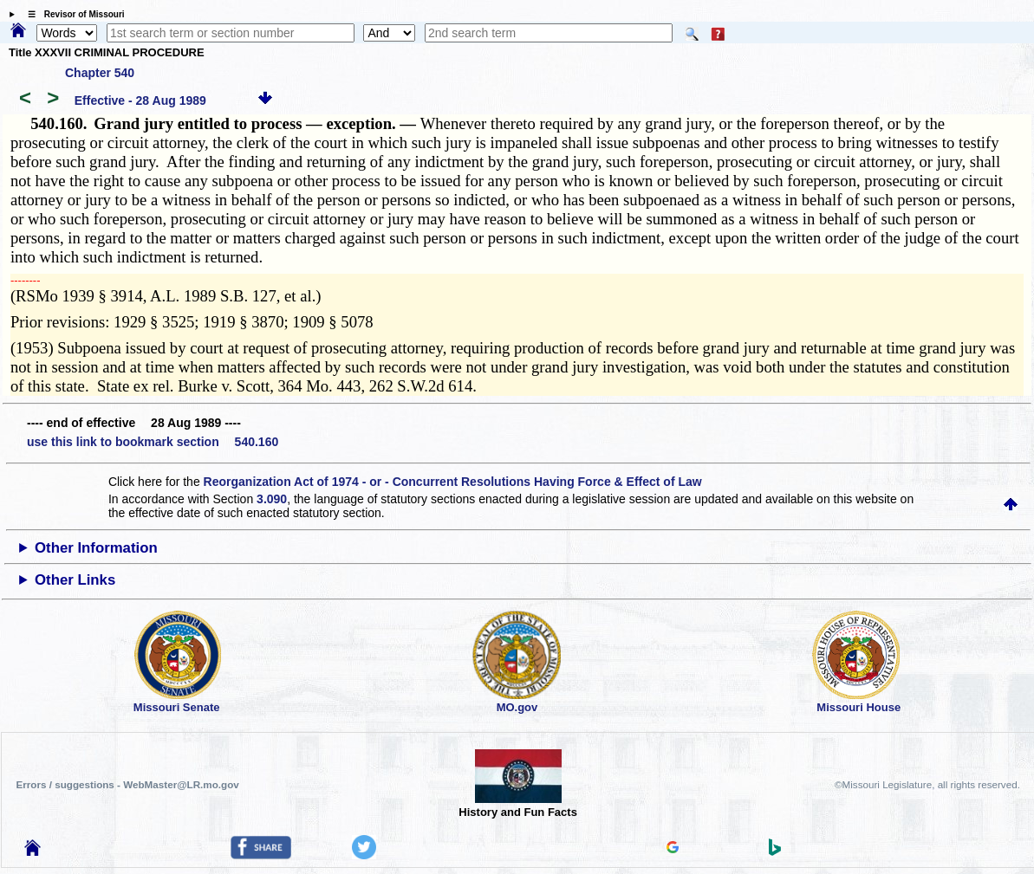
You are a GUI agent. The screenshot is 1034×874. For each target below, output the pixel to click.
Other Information (96, 548)
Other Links (75, 580)
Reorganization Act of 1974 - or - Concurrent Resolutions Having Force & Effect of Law (453, 482)
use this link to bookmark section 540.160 (152, 442)
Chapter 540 (99, 73)
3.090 (272, 499)
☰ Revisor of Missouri (72, 14)
